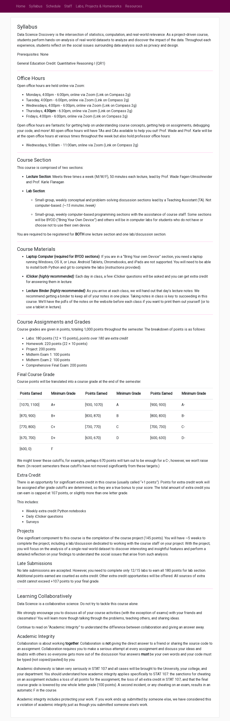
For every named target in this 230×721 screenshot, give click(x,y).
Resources (133, 6)
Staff (68, 6)
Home (20, 6)
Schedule (53, 6)
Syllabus (35, 6)
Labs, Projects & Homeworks (99, 6)
